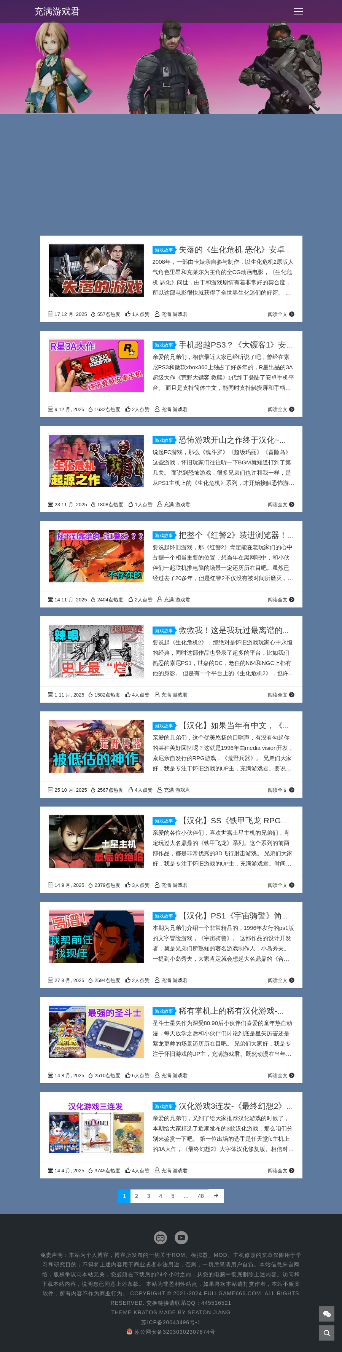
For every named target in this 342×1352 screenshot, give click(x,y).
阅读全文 (281, 314)
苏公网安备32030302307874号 (171, 1332)
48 (201, 1196)
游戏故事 (165, 250)
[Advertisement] (171, 178)
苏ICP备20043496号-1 (170, 1322)
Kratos (145, 1312)
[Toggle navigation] (298, 11)
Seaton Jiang (209, 1312)
